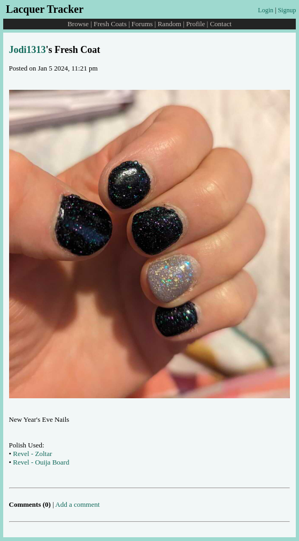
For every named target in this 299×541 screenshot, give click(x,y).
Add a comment (77, 504)
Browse (78, 24)
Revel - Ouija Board (41, 462)
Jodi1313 (27, 49)
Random (169, 24)
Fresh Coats (110, 24)
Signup (287, 10)
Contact (220, 24)
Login (265, 10)
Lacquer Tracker (44, 9)
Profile (195, 24)
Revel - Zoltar (32, 454)
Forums (142, 24)
